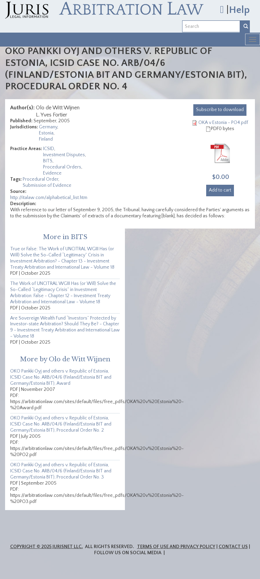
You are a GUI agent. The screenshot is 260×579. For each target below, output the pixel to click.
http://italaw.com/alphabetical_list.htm (48, 197)
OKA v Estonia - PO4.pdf (223, 122)
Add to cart (220, 190)
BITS (47, 161)
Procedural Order (40, 179)
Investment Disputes (64, 155)
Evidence (52, 173)
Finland (46, 139)
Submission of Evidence (47, 185)
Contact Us (233, 546)
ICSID (48, 148)
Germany (48, 127)
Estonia (46, 133)
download (220, 109)
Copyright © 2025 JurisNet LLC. (46, 546)
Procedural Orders (62, 167)
